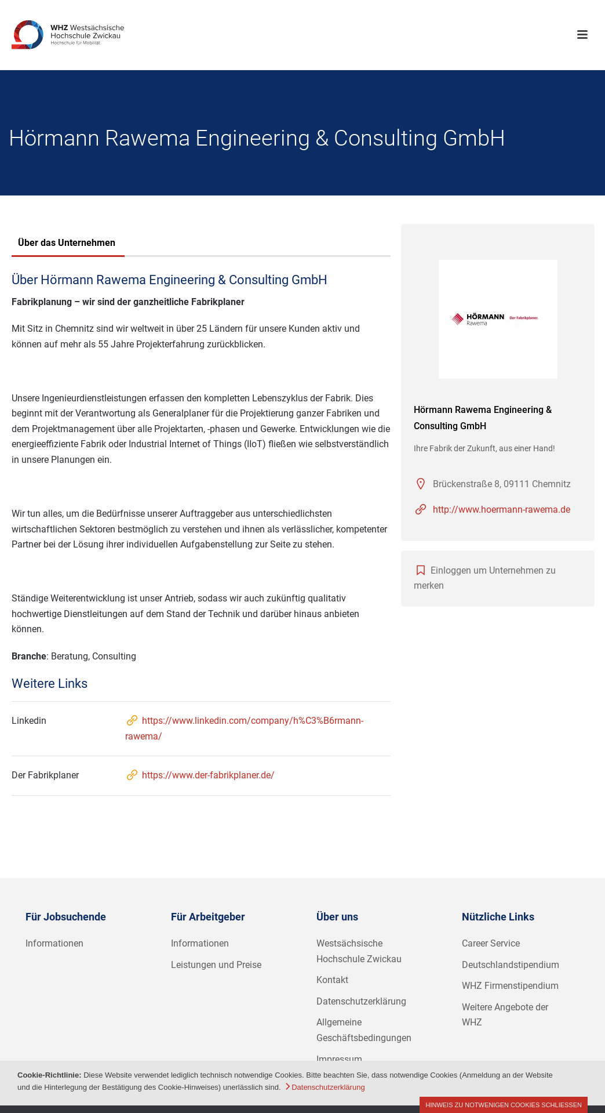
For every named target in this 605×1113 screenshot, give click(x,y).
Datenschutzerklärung (361, 1001)
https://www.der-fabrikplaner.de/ (200, 775)
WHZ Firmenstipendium (510, 985)
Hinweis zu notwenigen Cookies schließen (503, 1104)
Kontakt (332, 979)
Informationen (54, 943)
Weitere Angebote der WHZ (505, 1015)
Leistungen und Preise (216, 964)
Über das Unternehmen (66, 242)
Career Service (491, 943)
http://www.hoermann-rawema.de (501, 509)
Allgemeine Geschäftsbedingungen (363, 1030)
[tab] (67, 244)
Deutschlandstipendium (510, 964)
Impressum (339, 1059)
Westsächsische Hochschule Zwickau (359, 951)
